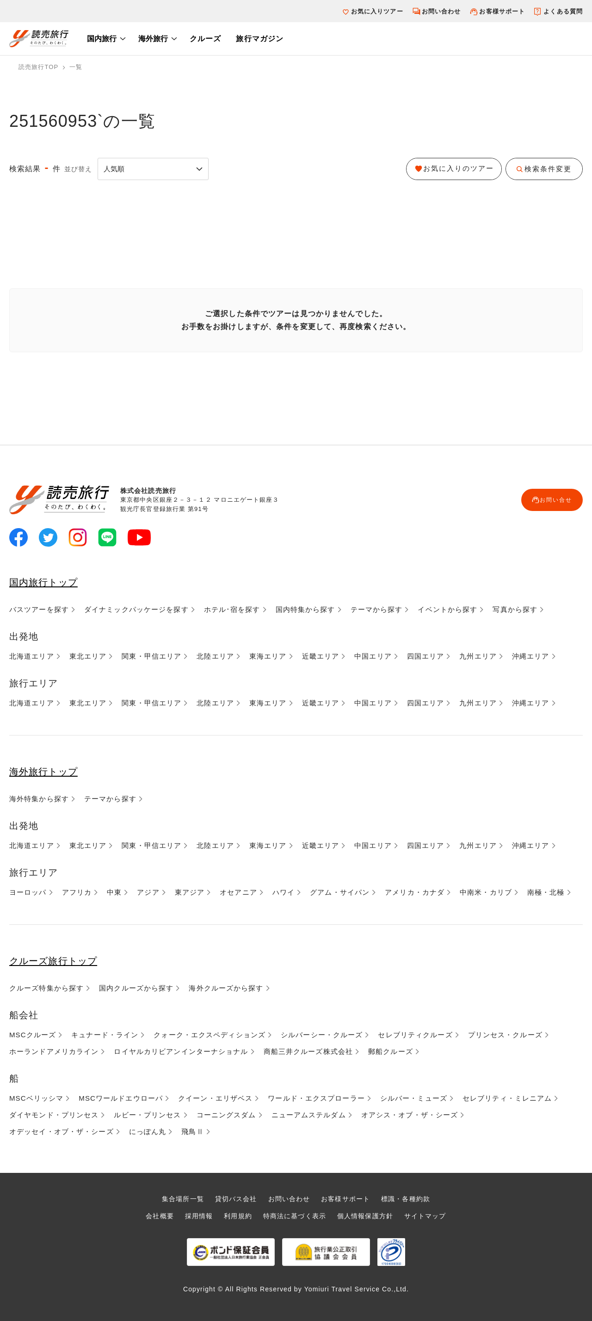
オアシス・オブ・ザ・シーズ (409, 1115)
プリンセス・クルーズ (505, 1035)
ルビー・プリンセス (147, 1115)
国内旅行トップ (50, 581)
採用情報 (193, 1216)
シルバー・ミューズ (413, 1098)
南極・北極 (546, 892)
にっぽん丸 (147, 1131)
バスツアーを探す (39, 609)
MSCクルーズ (32, 1035)
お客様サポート (502, 11)
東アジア (189, 892)
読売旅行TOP (38, 66)
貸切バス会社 (232, 1199)
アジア (148, 892)
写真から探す (515, 609)
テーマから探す (377, 609)
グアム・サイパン (340, 892)
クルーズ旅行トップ (63, 960)
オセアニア (238, 892)
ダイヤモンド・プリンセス (54, 1115)
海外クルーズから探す (226, 988)
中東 (114, 892)
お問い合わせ (441, 11)
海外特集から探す (39, 799)
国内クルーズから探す (136, 988)
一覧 (75, 66)
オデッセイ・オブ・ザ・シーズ (61, 1131)
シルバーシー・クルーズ (322, 1035)
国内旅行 (102, 39)
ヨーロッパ (28, 892)
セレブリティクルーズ (415, 1035)
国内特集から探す (305, 609)
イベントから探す (447, 609)
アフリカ (77, 892)
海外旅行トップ (50, 771)
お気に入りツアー (377, 11)
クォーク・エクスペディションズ (209, 1035)
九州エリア (478, 656)
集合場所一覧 (176, 1199)
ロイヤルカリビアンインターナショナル (181, 1051)
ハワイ (283, 892)
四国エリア (425, 656)
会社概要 (152, 1216)
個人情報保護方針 (368, 1216)
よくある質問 (563, 11)
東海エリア (268, 656)
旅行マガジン (260, 39)
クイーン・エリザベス (215, 1098)
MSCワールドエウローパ (121, 1098)
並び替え (78, 169)
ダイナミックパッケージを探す (136, 609)
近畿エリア (320, 656)
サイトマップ (431, 1216)
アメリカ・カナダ (414, 892)
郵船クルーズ (390, 1051)
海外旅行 (153, 39)
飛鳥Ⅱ (192, 1131)
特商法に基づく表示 (293, 1216)
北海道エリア (31, 656)
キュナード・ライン (104, 1035)
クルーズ (205, 39)
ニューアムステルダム (308, 1115)
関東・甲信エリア (151, 656)
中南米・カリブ (486, 892)
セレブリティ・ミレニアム (507, 1098)
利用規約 (234, 1216)
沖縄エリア (530, 656)
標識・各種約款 (411, 1199)
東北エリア (88, 656)
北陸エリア (215, 656)
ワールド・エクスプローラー (316, 1098)
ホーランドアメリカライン (54, 1051)
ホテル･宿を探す (232, 609)
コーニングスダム (226, 1115)
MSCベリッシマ (36, 1098)
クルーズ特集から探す (46, 988)
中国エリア (373, 656)
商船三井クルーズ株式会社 (308, 1051)
